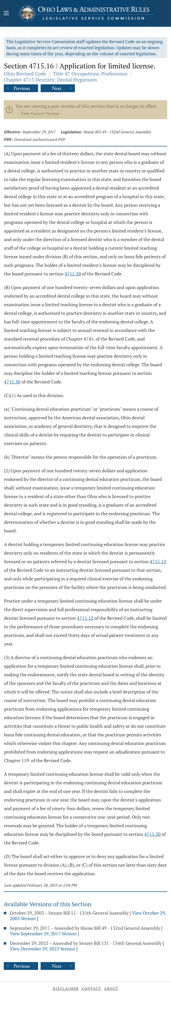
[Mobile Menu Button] (6, 13)
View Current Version (40, 113)
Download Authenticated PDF (39, 139)
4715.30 (73, 274)
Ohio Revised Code (25, 73)
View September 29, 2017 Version (43, 934)
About (111, 988)
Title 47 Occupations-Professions (90, 73)
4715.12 (158, 561)
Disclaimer (66, 988)
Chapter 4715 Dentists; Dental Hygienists (50, 79)
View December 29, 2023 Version (42, 949)
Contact (91, 988)
